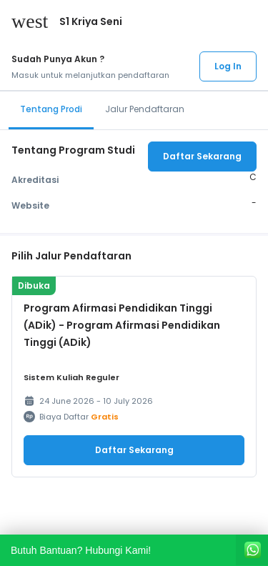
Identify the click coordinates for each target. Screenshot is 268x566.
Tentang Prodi (51, 109)
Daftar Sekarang (202, 156)
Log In (228, 66)
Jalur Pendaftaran (144, 109)
